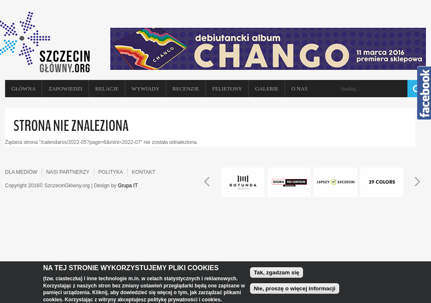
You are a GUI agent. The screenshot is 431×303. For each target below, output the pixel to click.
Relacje (107, 88)
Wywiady (146, 88)
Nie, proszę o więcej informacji (294, 289)
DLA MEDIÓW (21, 172)
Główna (23, 88)
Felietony (227, 88)
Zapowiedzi (65, 88)
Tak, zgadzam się (276, 273)
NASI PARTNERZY (68, 172)
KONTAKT (143, 172)
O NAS (299, 88)
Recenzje (186, 88)
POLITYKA (110, 172)
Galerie (267, 88)
